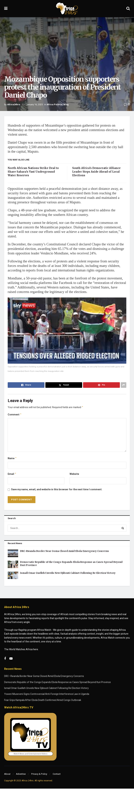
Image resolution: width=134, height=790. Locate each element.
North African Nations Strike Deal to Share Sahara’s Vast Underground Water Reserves (33, 171)
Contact (57, 775)
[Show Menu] (6, 8)
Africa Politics (54, 104)
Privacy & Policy (39, 775)
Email (12, 475)
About (7, 775)
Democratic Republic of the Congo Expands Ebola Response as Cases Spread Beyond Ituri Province (57, 683)
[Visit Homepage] (67, 8)
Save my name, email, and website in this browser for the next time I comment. (56, 491)
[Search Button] (128, 8)
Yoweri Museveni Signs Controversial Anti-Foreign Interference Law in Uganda (46, 695)
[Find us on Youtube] (11, 660)
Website (74, 475)
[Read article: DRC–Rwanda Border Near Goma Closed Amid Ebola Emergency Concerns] (13, 555)
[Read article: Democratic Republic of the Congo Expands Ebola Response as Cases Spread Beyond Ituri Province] (13, 565)
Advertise (21, 775)
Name (12, 459)
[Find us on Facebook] (5, 660)
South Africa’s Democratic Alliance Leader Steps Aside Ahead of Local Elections (96, 171)
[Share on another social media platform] (123, 385)
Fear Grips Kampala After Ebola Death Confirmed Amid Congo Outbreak (42, 701)
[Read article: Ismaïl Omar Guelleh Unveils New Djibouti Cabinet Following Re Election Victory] (13, 576)
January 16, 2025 (34, 104)
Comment (15, 415)
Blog (66, 104)
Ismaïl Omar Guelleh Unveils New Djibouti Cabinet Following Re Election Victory (68, 574)
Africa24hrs (13, 104)
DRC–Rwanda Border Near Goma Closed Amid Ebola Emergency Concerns (64, 552)
